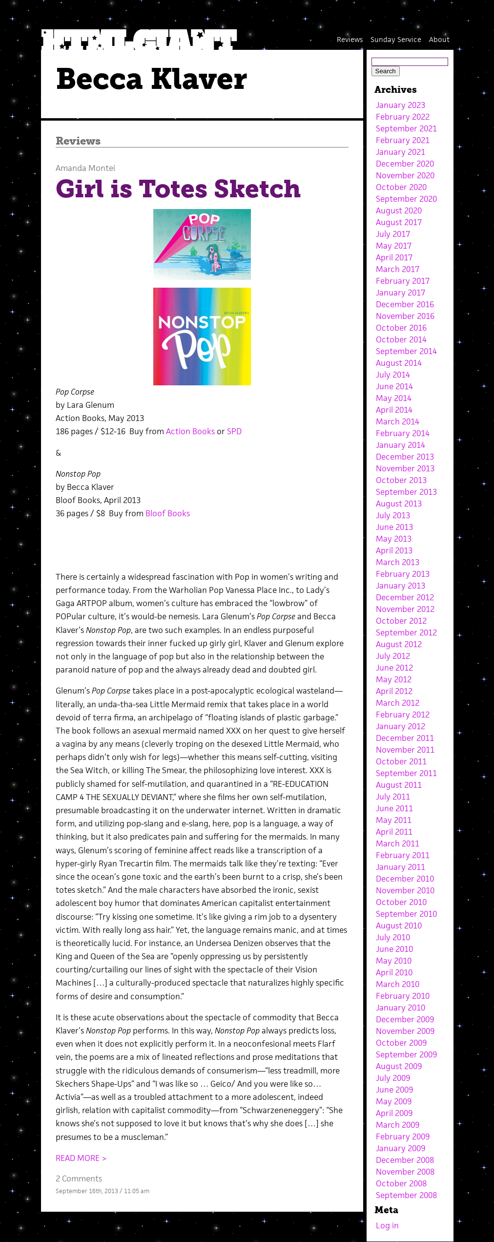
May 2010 (394, 960)
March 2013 (397, 562)
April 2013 (394, 550)
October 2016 (401, 327)
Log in (387, 1225)
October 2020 (401, 187)
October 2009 (401, 1042)
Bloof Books (167, 513)
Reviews (350, 39)
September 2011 (406, 773)
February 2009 (403, 1136)
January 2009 (400, 1148)
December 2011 (405, 738)
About (439, 39)
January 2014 (400, 445)
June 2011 (394, 808)
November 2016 (405, 316)
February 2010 (403, 995)
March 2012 (397, 702)
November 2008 (405, 1171)
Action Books (190, 431)
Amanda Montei (85, 168)
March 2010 (397, 984)
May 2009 (394, 1101)
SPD (234, 431)
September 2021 (406, 128)
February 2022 (403, 116)
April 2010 (394, 972)
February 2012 (403, 714)
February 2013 (403, 573)
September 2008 (406, 1195)
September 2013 (406, 491)
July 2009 (393, 1078)
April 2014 (394, 409)
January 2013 (400, 585)
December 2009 (405, 1019)
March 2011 (397, 843)
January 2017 (400, 292)
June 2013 (394, 527)
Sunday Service (395, 39)
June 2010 (394, 949)
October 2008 (401, 1183)
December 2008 (405, 1160)
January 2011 (400, 867)
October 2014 (401, 339)
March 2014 (397, 421)
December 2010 (405, 878)
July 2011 (393, 796)
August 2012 (399, 644)
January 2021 (400, 152)
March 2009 (397, 1124)
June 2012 (394, 667)
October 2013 (401, 480)
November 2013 (405, 468)
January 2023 (400, 105)
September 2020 (406, 198)
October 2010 (401, 902)
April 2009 (394, 1113)
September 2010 (406, 913)
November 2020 (405, 175)
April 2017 (394, 257)
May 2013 (394, 538)
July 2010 (393, 937)
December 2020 (405, 163)
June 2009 (394, 1089)
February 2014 (403, 433)
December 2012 (405, 597)
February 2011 (403, 855)
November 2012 (405, 609)
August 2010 (399, 925)
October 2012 (401, 620)
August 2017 (399, 222)
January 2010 (400, 1007)
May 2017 (394, 245)
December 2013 (405, 456)
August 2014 (399, 363)
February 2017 (403, 280)
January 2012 (400, 726)
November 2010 (405, 890)
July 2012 (393, 656)
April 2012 (394, 691)
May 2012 (394, 679)
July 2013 (393, 515)
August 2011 (399, 784)
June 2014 (394, 386)
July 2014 (393, 374)
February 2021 (403, 140)
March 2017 (397, 269)
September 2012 (406, 632)
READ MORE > (81, 1158)
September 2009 (406, 1054)
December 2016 (405, 304)
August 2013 (399, 503)
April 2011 (394, 831)
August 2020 (399, 210)
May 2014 (394, 398)
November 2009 (405, 1031)
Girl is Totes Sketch (178, 189)
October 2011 (401, 761)
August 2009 (399, 1066)
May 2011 (394, 820)
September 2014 (406, 351)
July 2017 (393, 234)
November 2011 (405, 749)
